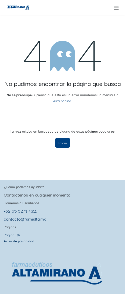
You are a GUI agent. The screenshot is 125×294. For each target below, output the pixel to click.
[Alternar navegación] (116, 7)
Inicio (62, 143)
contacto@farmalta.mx (25, 218)
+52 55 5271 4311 (20, 210)
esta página (62, 101)
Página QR (12, 235)
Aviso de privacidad (19, 241)
